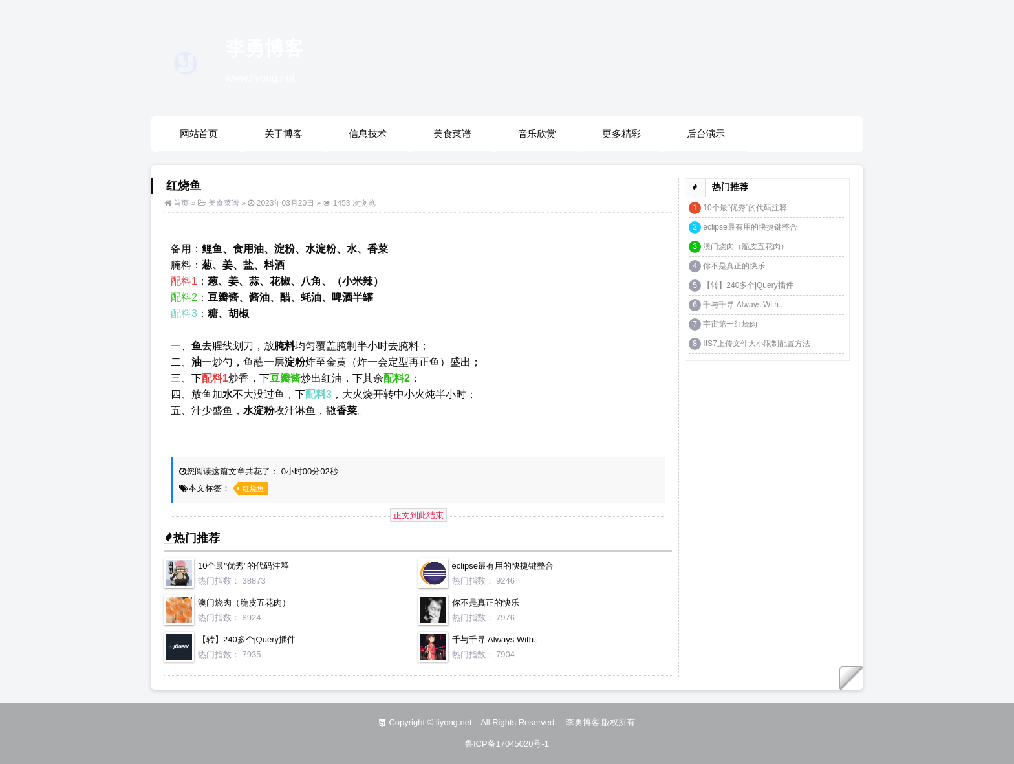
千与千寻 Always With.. (495, 639)
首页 (181, 203)
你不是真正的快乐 (485, 602)
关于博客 (283, 133)
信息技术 (368, 133)
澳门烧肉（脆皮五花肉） (244, 602)
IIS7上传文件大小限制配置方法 (756, 343)
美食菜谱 (452, 133)
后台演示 (706, 133)
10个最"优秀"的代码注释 (243, 566)
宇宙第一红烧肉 (730, 324)
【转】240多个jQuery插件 (247, 639)
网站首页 (199, 133)
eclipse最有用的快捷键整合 (503, 566)
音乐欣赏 (537, 133)
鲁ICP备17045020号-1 (507, 743)
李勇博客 (264, 48)
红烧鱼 (253, 488)
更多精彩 (621, 133)
